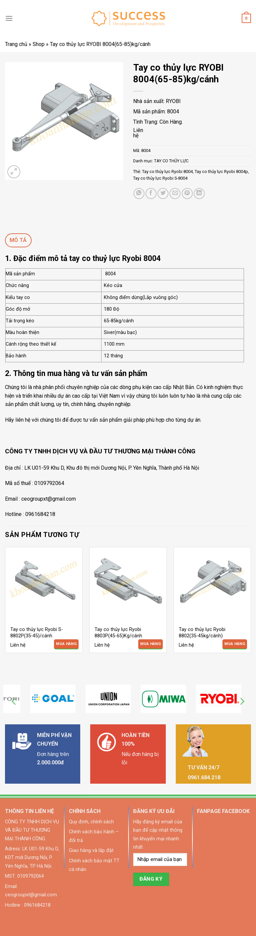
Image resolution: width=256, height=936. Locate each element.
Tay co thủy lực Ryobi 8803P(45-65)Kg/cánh (118, 633)
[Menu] (9, 18)
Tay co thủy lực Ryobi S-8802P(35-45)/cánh (36, 633)
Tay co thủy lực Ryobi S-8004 (160, 178)
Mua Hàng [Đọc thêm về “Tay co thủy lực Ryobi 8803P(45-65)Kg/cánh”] (150, 644)
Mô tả (18, 240)
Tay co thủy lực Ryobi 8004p (221, 171)
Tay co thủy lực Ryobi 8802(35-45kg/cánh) (202, 633)
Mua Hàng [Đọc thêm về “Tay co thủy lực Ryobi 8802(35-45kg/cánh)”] (234, 644)
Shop (39, 44)
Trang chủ (16, 44)
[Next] (242, 701)
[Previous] (14, 701)
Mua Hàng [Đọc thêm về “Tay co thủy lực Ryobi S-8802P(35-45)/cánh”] (66, 644)
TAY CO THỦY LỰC (171, 160)
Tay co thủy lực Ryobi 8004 (167, 171)
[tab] (18, 240)
